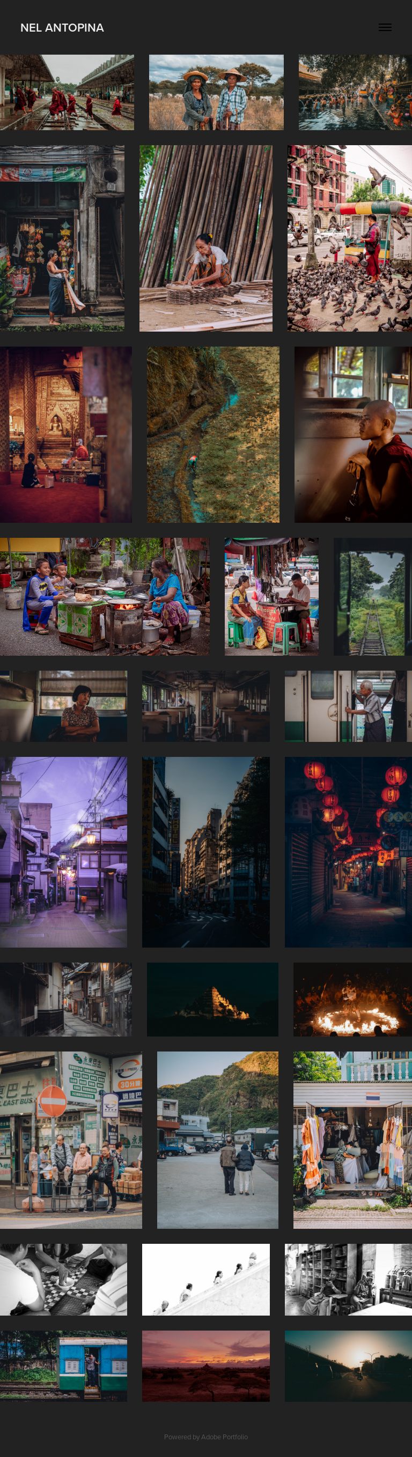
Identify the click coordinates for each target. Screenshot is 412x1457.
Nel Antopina (62, 27)
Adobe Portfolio (224, 1436)
